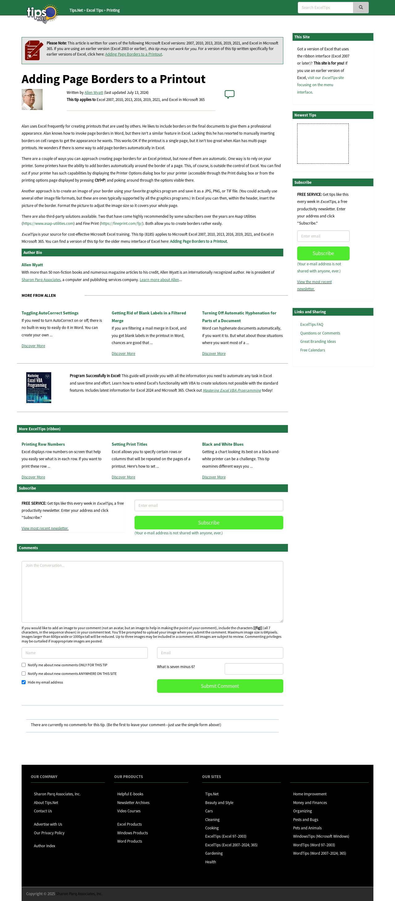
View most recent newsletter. (45, 528)
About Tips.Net (46, 802)
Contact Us (43, 811)
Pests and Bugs (305, 819)
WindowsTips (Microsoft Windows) (321, 836)
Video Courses (128, 811)
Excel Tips (94, 10)
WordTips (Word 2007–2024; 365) (319, 853)
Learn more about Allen (159, 279)
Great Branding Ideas (318, 341)
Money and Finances (310, 802)
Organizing (302, 811)
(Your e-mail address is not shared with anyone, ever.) (179, 533)
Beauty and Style (219, 802)
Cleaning (212, 819)
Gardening (214, 853)
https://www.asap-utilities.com (48, 223)
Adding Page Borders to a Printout (133, 54)
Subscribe (208, 522)
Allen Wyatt (94, 92)
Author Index (44, 845)
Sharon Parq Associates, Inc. (57, 794)
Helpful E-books (130, 794)
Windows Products (132, 833)
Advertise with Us (48, 824)
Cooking (212, 828)
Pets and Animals (307, 828)
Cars (209, 811)
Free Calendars (312, 350)
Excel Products (129, 824)
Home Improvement (309, 794)
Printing (113, 10)
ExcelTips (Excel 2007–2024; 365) (231, 845)
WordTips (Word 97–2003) (314, 845)
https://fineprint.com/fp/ (121, 223)
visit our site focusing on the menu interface (320, 85)
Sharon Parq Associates (41, 279)
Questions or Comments (320, 333)
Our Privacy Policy (49, 833)
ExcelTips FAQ (311, 324)
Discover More (33, 345)
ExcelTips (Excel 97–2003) (226, 836)
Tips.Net (76, 10)
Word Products (129, 841)
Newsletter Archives (133, 802)
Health (210, 862)
